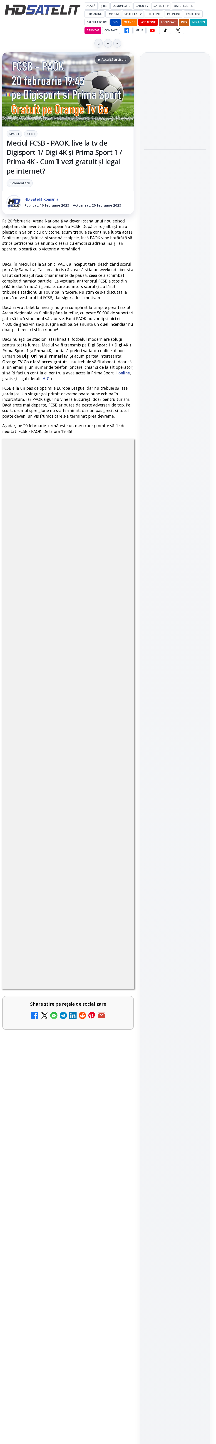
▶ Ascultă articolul (112, 59)
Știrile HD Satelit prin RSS (175, 679)
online (124, 373)
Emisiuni (113, 14)
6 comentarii (20, 183)
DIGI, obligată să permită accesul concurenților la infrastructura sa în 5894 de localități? (53, 1286)
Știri (104, 6)
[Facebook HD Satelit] (127, 30)
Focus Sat (168, 22)
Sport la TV (133, 14)
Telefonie (154, 14)
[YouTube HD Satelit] (152, 30)
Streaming (94, 14)
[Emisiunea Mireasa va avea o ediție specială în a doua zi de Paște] (175, 127)
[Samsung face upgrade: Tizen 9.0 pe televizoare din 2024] (114, 1390)
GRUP (139, 30)
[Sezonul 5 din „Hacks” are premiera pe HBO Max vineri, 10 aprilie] (175, 257)
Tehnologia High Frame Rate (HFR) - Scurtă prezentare (54, 1130)
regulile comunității (77, 881)
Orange (129, 22)
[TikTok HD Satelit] (165, 30)
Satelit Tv (161, 6)
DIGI (115, 22)
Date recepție (183, 6)
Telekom (93, 30)
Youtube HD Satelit (175, 625)
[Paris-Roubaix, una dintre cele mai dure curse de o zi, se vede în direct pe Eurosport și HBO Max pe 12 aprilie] (175, 197)
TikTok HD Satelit (175, 638)
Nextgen (198, 22)
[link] (68, 1045)
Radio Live (193, 14)
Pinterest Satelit (175, 663)
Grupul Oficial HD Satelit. (78, 894)
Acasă (91, 6)
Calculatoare (97, 22)
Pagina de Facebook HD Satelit (175, 579)
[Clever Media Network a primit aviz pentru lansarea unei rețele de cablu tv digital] (114, 1184)
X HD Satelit (175, 651)
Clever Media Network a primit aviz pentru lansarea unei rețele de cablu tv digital (57, 1177)
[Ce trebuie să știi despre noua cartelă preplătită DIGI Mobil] (114, 1096)
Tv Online (173, 14)
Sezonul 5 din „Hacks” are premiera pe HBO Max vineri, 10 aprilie (171, 229)
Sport (14, 134)
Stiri (31, 134)
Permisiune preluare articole (175, 779)
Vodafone (148, 22)
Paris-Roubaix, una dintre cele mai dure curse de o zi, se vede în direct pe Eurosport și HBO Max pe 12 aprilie (173, 164)
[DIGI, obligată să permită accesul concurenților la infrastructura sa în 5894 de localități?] (114, 1290)
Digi (150, 724)
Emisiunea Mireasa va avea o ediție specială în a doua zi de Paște (55, 1427)
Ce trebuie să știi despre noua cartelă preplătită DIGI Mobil (56, 1087)
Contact (111, 30)
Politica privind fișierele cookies (175, 794)
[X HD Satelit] (178, 30)
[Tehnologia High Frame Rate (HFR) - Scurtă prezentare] (114, 1140)
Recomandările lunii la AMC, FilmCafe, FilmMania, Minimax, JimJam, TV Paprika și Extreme (57, 1336)
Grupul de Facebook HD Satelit (175, 597)
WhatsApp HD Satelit (175, 612)
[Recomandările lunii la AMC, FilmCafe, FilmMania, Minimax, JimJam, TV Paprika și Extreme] (114, 1343)
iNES (184, 22)
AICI (47, 378)
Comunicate (121, 6)
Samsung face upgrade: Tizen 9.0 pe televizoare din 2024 (55, 1381)
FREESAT (167, 724)
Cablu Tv (142, 6)
